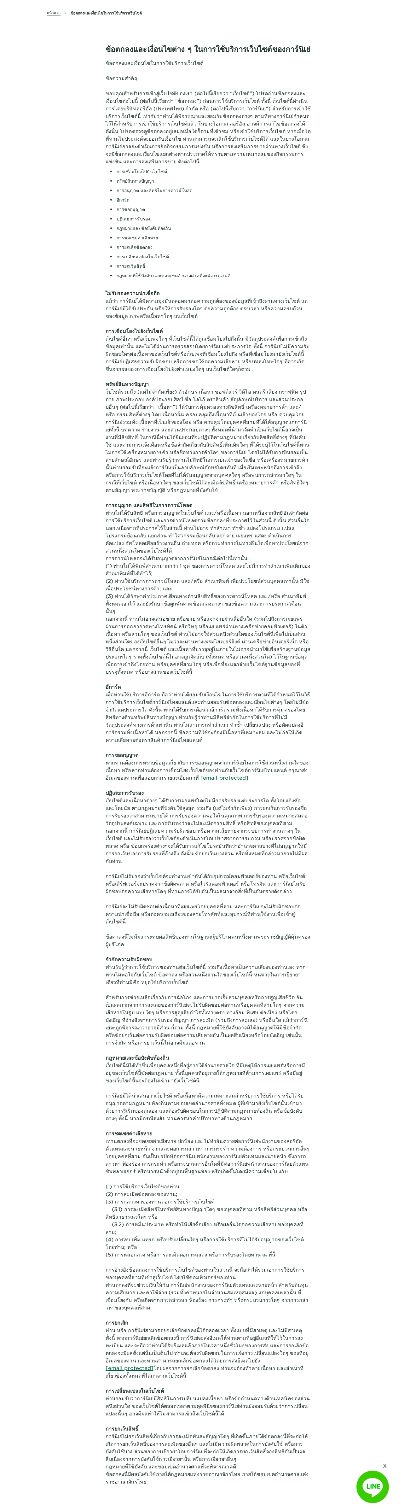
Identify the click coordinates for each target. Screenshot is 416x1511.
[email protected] (224, 777)
